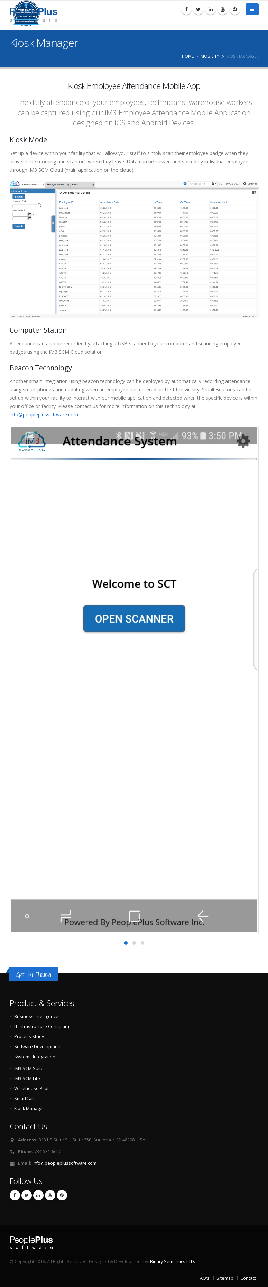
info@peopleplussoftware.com (44, 414)
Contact (248, 1278)
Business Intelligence (36, 1016)
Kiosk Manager (29, 1109)
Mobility (210, 56)
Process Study (29, 1037)
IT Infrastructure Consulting (42, 1027)
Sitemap (224, 1278)
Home (188, 56)
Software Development (38, 1047)
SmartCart (24, 1099)
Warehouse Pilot (31, 1088)
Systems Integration (34, 1057)
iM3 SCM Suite (29, 1068)
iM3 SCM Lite (27, 1078)
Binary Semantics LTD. (172, 1262)
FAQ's (204, 1278)
